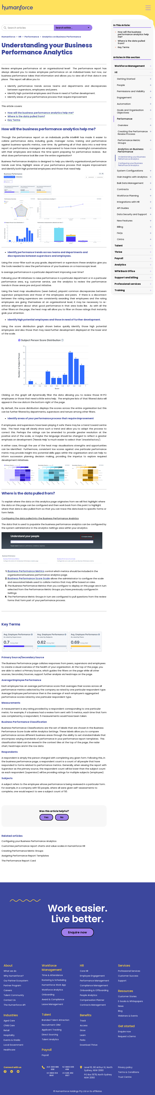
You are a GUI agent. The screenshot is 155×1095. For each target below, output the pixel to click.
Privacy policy (125, 1067)
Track (83, 1020)
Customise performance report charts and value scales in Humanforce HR (43, 846)
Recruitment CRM (51, 1024)
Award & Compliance (53, 999)
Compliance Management (94, 985)
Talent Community (14, 995)
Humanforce (8, 36)
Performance (32, 36)
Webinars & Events (128, 1015)
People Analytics (88, 995)
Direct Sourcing (50, 1034)
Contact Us (10, 1000)
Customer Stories (127, 996)
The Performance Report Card (19, 860)
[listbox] (73, 28)
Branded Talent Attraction (55, 1020)
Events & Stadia (12, 1040)
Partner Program (12, 985)
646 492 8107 (69, 1074)
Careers (8, 990)
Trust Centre (125, 1076)
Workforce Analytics (52, 989)
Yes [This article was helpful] (46, 817)
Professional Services (129, 970)
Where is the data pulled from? (131, 42)
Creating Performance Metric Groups (22, 850)
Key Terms (123, 47)
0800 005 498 (69, 1068)
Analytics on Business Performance (61, 36)
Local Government (13, 1044)
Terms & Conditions (128, 1072)
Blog (120, 1010)
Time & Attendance (52, 975)
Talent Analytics (50, 1039)
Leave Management (52, 1004)
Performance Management (94, 980)
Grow (82, 1030)
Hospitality (9, 1035)
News (121, 1006)
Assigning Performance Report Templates (25, 855)
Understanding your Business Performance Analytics (132, 158)
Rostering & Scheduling (54, 980)
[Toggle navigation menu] (148, 7)
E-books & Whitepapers (130, 1001)
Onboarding (48, 994)
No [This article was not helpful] (61, 817)
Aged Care (9, 1020)
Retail (6, 1030)
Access (83, 1025)
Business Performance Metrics (26, 571)
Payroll (45, 1055)
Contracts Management (93, 1004)
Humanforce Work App (54, 984)
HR (19, 36)
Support (122, 980)
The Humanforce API (14, 1004)
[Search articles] (28, 28)
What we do (10, 970)
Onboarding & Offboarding (94, 990)
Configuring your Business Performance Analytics (130, 164)
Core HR (84, 970)
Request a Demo (127, 1036)
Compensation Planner (92, 1000)
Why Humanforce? (14, 975)
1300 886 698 (55, 1068)
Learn (83, 1035)
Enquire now (124, 1031)
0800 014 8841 (53, 1074)
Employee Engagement (92, 975)
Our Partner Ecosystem (16, 980)
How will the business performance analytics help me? (133, 34)
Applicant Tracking (51, 1029)
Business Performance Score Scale (29, 578)
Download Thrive (88, 1044)
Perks (82, 1040)
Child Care (9, 1025)
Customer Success (128, 975)
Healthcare (9, 1049)
